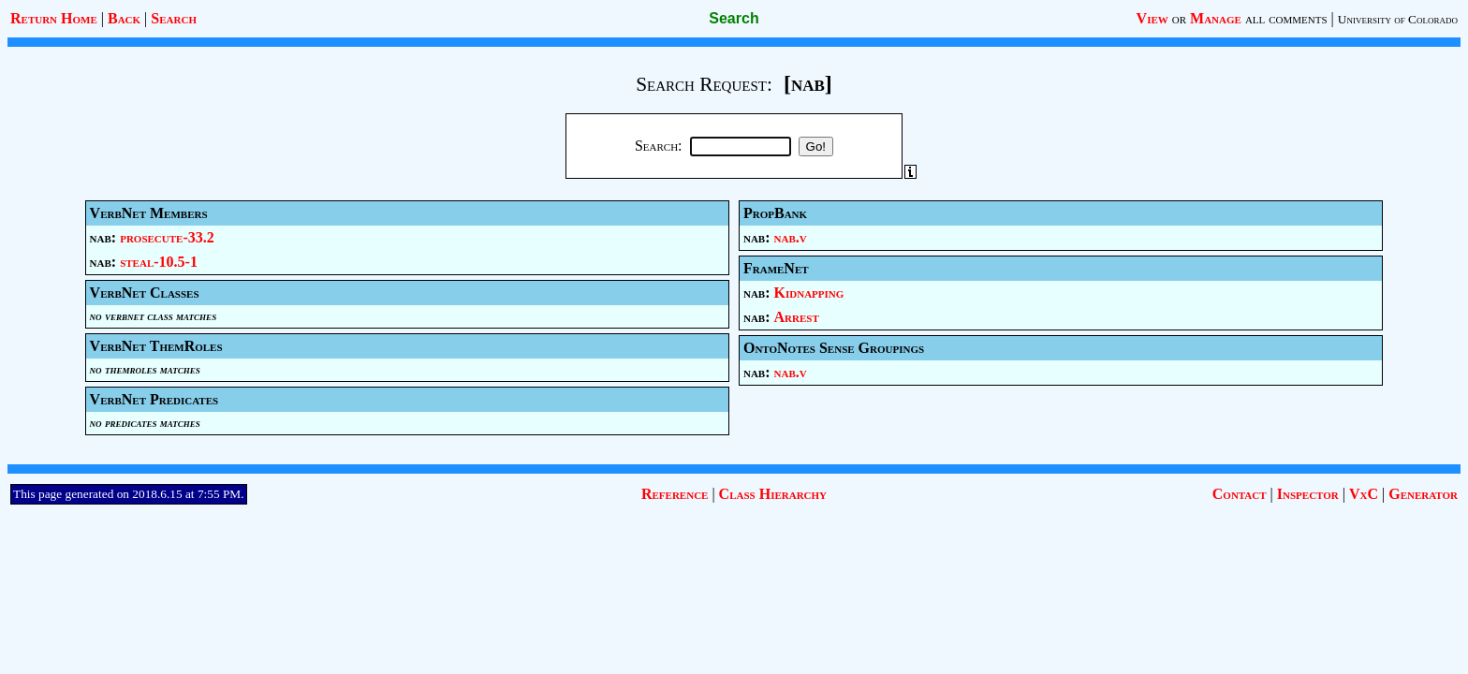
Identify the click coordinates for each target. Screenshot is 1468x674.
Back (124, 18)
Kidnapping (809, 292)
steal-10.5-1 (159, 262)
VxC (1363, 494)
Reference (674, 494)
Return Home (53, 18)
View (1152, 18)
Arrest (796, 317)
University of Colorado (1398, 19)
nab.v (790, 237)
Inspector (1308, 494)
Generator (1423, 494)
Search (174, 18)
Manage (1215, 18)
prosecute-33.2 (167, 237)
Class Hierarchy (773, 494)
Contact (1239, 494)
